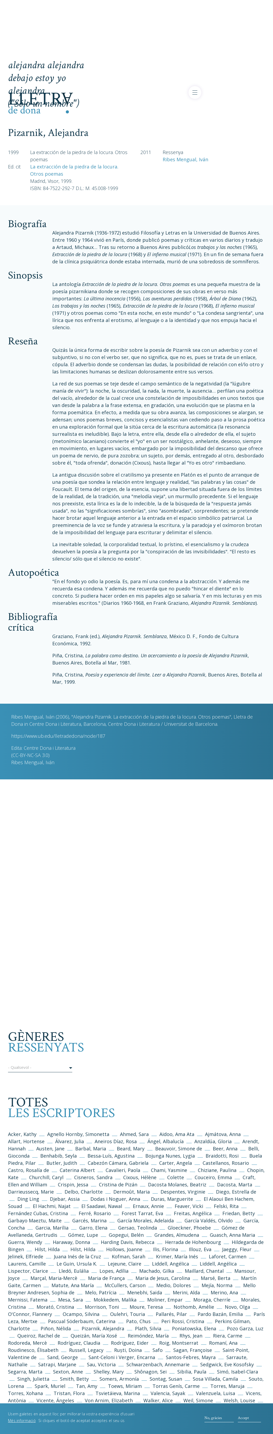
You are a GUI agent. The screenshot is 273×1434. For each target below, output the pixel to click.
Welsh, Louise (239, 1400)
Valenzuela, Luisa (215, 1393)
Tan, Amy (86, 1386)
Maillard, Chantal (204, 1271)
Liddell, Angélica (170, 1263)
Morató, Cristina (55, 1307)
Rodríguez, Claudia (79, 1343)
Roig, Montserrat (178, 1343)
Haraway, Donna (71, 1242)
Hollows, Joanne (125, 1249)
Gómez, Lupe (83, 1235)
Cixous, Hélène (139, 1177)
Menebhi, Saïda (144, 1292)
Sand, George (62, 1357)
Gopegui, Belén (126, 1235)
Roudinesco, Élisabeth (33, 1350)
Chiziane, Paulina (217, 1170)
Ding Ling (28, 1199)
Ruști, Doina (128, 1350)
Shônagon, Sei (150, 1371)
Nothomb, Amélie (194, 1307)
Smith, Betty (74, 1379)
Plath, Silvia (148, 1328)
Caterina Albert (77, 1170)
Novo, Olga (237, 1307)
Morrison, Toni (102, 1307)
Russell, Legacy (86, 1350)
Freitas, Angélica (193, 1213)
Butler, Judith (61, 1163)
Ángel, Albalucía (165, 1141)
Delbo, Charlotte (84, 1192)
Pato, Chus (138, 1321)
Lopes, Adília (114, 1271)
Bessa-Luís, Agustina (111, 1156)
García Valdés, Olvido (209, 1220)
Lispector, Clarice (28, 1271)
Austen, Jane (50, 1148)
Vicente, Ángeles (55, 1400)
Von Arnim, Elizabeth (109, 1400)
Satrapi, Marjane (57, 1364)
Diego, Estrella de (236, 1192)
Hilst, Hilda (47, 1249)
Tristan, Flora (69, 1393)
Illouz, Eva (200, 1249)
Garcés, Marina (89, 1220)
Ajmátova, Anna (223, 1134)
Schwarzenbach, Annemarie (158, 1364)
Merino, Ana (224, 1292)
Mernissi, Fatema (27, 1299)
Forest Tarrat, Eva (142, 1213)
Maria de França (106, 1278)
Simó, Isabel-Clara (237, 1371)
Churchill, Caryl (46, 1177)
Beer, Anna (225, 1148)
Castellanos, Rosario (226, 1163)
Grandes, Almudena (176, 1235)
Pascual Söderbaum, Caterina (81, 1321)
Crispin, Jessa (73, 1184)
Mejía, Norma (217, 1285)
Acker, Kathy (22, 1134)
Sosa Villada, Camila (215, 1379)
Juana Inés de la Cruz (77, 1256)
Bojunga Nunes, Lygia (170, 1156)
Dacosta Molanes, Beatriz (177, 1184)
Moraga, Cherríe (211, 1299)
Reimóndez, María (148, 1335)
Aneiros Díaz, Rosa (116, 1141)
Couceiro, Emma (213, 1177)
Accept (243, 1420)
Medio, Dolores (173, 1285)
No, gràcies (213, 1420)
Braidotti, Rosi (222, 1156)
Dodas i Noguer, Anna (116, 1199)
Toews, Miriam (125, 1386)
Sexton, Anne (68, 1371)
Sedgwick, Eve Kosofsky (227, 1364)
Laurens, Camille (27, 1263)
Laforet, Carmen (227, 1256)
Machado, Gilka (157, 1271)
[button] (40, 1068)
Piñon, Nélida (56, 1328)
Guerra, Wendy (25, 1242)
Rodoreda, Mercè (27, 1343)
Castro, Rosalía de (28, 1170)
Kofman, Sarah (128, 1256)
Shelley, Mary (109, 1371)
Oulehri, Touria (127, 1314)
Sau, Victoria (101, 1364)
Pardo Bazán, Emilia (220, 1314)
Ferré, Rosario (95, 1213)
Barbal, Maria (90, 1148)
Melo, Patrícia (101, 1292)
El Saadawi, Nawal (102, 1206)
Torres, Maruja (227, 1386)
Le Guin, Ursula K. (77, 1263)
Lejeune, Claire (124, 1263)
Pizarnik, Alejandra (103, 1328)
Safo (157, 1350)
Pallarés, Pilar (171, 1314)
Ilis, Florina (166, 1249)
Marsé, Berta (215, 1278)
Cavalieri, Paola (123, 1170)
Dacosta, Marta (235, 1184)
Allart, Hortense (27, 1141)
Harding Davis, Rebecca (127, 1242)
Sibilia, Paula (191, 1371)
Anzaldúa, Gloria (213, 1141)
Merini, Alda (186, 1292)
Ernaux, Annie (148, 1206)
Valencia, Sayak (168, 1393)
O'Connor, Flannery (30, 1314)
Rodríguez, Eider (129, 1343)
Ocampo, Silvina (81, 1314)
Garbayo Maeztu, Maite (35, 1220)
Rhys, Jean (191, 1335)
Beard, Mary (131, 1148)
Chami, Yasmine (169, 1170)
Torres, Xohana (25, 1393)
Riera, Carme (227, 1335)
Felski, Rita (226, 1206)
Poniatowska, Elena (194, 1328)
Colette (175, 1177)
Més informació (22, 1423)
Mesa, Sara (70, 1299)
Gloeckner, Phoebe (189, 1227)
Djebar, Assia (65, 1199)
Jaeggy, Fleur (236, 1249)
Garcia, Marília (52, 1227)
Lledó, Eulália (74, 1271)
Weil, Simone (198, 1400)
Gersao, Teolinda (137, 1227)
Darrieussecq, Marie (31, 1192)
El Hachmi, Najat (52, 1206)
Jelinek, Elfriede (25, 1256)
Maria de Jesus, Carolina (162, 1278)
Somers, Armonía (119, 1379)
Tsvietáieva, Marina (117, 1393)
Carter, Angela (175, 1163)
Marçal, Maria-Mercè (53, 1278)
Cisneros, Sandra (93, 1177)
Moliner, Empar (165, 1299)
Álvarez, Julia (69, 1141)
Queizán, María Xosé (94, 1335)
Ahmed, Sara (134, 1134)
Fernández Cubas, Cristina (38, 1213)
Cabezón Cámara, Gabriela (118, 1163)
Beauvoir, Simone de (178, 1148)
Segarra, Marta (25, 1371)
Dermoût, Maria (131, 1192)
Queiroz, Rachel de (38, 1335)
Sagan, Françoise (192, 1350)
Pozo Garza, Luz (245, 1328)
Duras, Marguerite (172, 1199)
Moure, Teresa (146, 1307)
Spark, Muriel (50, 1386)
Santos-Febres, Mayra (191, 1357)
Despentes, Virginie (182, 1192)
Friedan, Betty (238, 1213)
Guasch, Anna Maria (232, 1235)
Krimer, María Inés (177, 1256)
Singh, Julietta (34, 1379)
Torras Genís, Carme (176, 1386)
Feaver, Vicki (189, 1206)
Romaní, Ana (223, 1343)
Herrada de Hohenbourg (193, 1242)
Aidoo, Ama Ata (176, 1134)
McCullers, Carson (125, 1285)
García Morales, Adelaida (145, 1220)
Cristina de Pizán (118, 1184)
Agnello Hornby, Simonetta (78, 1134)
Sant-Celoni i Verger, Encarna (122, 1357)
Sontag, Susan (166, 1379)
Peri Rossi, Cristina (182, 1321)
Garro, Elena (93, 1227)
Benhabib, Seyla (58, 1156)
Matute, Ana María (72, 1285)
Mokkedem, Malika (115, 1299)
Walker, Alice (158, 1400)
